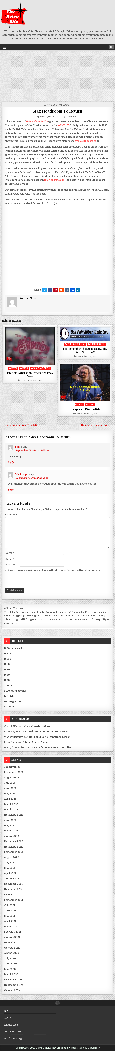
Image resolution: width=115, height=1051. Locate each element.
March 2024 (11, 809)
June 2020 (10, 963)
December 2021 (13, 884)
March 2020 (11, 974)
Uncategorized (97, 344)
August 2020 (11, 953)
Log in (7, 1018)
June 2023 (10, 820)
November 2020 (13, 942)
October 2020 (12, 947)
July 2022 (10, 862)
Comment (12, 514)
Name (9, 553)
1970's (25, 368)
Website (10, 564)
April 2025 (10, 798)
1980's (49, 104)
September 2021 (13, 900)
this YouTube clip (54, 180)
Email (9, 559)
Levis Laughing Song (37, 726)
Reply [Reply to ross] (11, 462)
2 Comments (70, 116)
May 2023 (10, 825)
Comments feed (13, 1031)
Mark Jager (22, 474)
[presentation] (30, 579)
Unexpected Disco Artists (85, 409)
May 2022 (10, 868)
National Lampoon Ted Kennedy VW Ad (46, 731)
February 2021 (12, 931)
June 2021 (10, 910)
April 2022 (10, 873)
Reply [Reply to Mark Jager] (11, 490)
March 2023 (11, 830)
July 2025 (9, 783)
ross (18, 447)
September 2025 (13, 772)
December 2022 (13, 841)
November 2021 (13, 889)
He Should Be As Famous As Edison (49, 737)
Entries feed (11, 1024)
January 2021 (12, 937)
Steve (42, 116)
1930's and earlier (14, 648)
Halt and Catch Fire (37, 121)
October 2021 (12, 894)
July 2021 (9, 905)
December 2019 (13, 979)
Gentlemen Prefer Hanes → (97, 425)
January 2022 (12, 878)
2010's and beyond (61, 104)
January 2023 (12, 836)
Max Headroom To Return (57, 111)
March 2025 (11, 804)
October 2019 (12, 990)
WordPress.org (13, 1038)
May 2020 (10, 969)
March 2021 (11, 926)
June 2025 (10, 788)
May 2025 (9, 793)
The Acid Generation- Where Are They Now (30, 374)
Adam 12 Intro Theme (35, 742)
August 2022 (11, 857)
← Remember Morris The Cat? (19, 425)
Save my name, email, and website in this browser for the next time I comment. (54, 570)
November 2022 (13, 846)
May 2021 (9, 916)
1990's (8, 680)
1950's (8, 659)
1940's (8, 653)
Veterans (9, 706)
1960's (14, 368)
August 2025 (11, 777)
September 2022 (13, 852)
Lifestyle (9, 696)
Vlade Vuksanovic (14, 737)
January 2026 (12, 767)
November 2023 (13, 814)
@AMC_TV (64, 125)
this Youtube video (85, 141)
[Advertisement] (57, 76)
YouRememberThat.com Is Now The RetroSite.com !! (85, 350)
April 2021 (10, 921)
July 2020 (10, 958)
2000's (8, 685)
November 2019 (13, 985)
